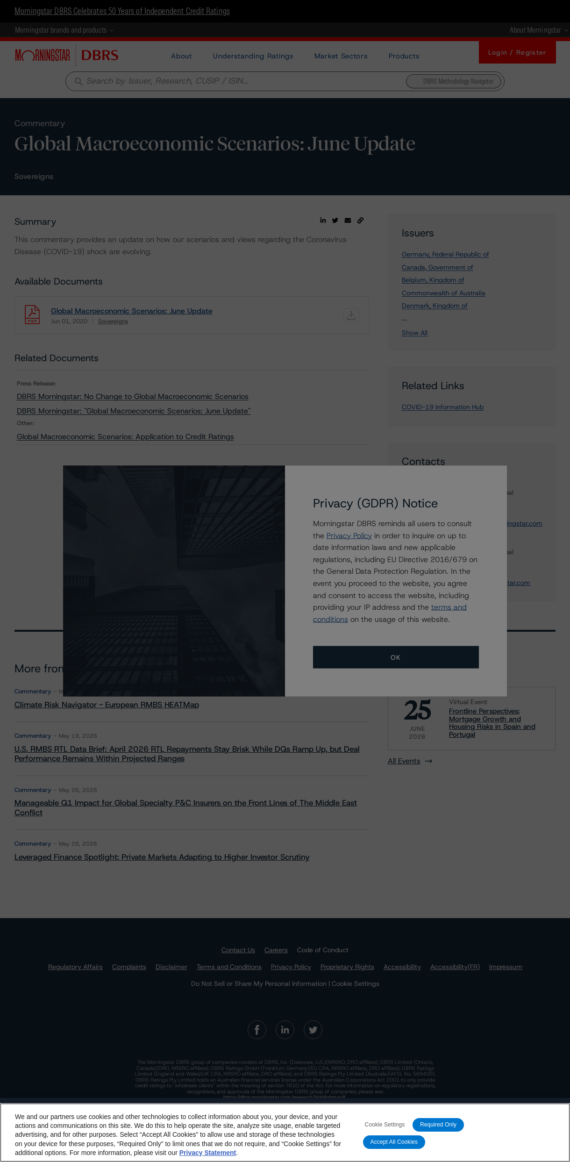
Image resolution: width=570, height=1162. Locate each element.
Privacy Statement (207, 1152)
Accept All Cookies (394, 1142)
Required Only (438, 1124)
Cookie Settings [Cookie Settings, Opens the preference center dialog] (385, 1124)
